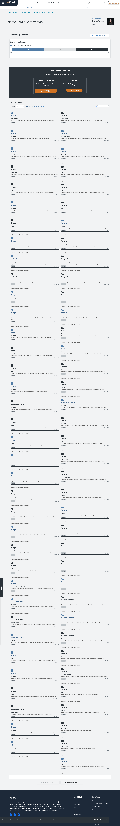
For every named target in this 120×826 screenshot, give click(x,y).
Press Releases (77, 811)
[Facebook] (15, 814)
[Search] (96, 3)
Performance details (99, 35)
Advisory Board (77, 804)
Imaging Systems (25, 12)
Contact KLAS (74, 90)
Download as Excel (39, 106)
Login (12, 127)
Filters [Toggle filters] (1, 588)
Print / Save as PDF (72, 782)
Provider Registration (45, 90)
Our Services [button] (29, 2)
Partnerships (61, 2)
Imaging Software (39, 12)
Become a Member (113, 3)
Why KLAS (51, 2)
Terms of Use (106, 824)
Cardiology (51, 12)
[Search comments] (103, 106)
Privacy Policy (95, 824)
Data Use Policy (84, 824)
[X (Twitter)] (19, 814)
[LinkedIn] (11, 814)
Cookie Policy (98, 820)
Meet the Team (77, 801)
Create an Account (18, 127)
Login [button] (114, 1)
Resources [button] (40, 2)
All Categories (12, 12)
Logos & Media (77, 814)
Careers (76, 807)
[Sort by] (20, 106)
